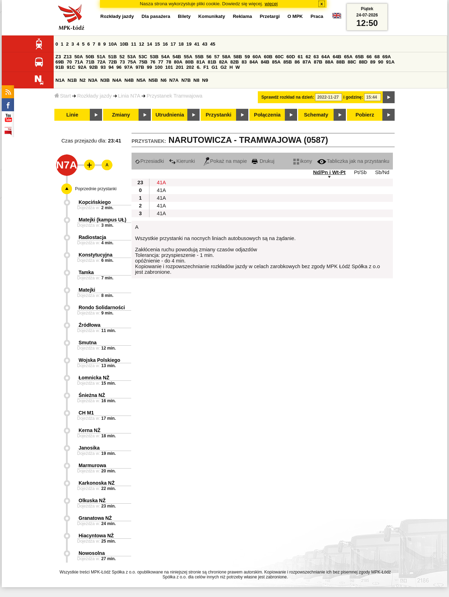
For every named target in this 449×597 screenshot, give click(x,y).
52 (122, 56)
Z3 (58, 56)
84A (253, 62)
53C (143, 56)
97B (139, 67)
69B (59, 62)
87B (318, 62)
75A (132, 62)
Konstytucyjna (95, 255)
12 (141, 44)
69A (386, 56)
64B (337, 56)
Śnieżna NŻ (92, 395)
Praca (316, 16)
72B (112, 62)
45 (212, 44)
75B (143, 62)
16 (165, 44)
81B (212, 62)
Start (62, 96)
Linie (72, 115)
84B (265, 62)
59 (247, 56)
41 (197, 44)
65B (359, 56)
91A (390, 62)
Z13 (67, 56)
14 (149, 44)
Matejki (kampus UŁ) (102, 220)
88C (352, 62)
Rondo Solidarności (102, 307)
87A (306, 62)
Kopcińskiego (95, 202)
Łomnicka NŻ (94, 377)
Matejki (87, 290)
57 (217, 56)
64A (325, 56)
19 (189, 44)
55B (199, 56)
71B (90, 62)
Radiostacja (92, 237)
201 (179, 67)
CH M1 (86, 413)
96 (119, 67)
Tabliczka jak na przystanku (353, 161)
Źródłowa (89, 325)
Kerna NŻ (89, 430)
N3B (105, 80)
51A (101, 56)
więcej (271, 3)
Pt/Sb (360, 172)
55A (188, 56)
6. (199, 67)
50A (78, 56)
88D (363, 62)
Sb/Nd (382, 172)
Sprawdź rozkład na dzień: (287, 97)
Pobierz (365, 115)
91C (71, 67)
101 (169, 67)
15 (157, 44)
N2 (83, 80)
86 (297, 62)
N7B (186, 80)
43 (204, 44)
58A (226, 56)
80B (189, 62)
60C (279, 56)
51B (112, 56)
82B (234, 62)
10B (124, 44)
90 (380, 62)
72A (101, 62)
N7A (174, 80)
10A (112, 44)
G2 (223, 67)
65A (348, 56)
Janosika (89, 448)
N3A (93, 80)
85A (276, 62)
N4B (129, 80)
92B (93, 67)
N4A (117, 80)
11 (133, 44)
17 (173, 44)
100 (158, 67)
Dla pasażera (156, 16)
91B (59, 67)
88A (329, 62)
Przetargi (270, 16)
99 (149, 67)
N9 (205, 80)
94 (111, 67)
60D (291, 56)
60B (268, 56)
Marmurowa (92, 465)
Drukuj (263, 161)
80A (178, 62)
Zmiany (121, 115)
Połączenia (267, 115)
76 (152, 62)
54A (165, 56)
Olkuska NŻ (92, 500)
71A (79, 62)
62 (308, 56)
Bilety (184, 16)
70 (69, 62)
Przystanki (218, 115)
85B (287, 62)
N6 (164, 80)
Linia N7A (129, 96)
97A (128, 67)
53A (131, 56)
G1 (215, 67)
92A (82, 67)
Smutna (87, 342)
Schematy (316, 115)
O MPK (295, 16)
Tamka (86, 272)
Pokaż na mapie (225, 161)
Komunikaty (211, 16)
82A (223, 62)
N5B (153, 80)
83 (244, 62)
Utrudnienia (169, 115)
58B (237, 56)
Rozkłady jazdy (94, 96)
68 (377, 56)
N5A (141, 80)
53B (154, 56)
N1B (72, 80)
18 (181, 44)
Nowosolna (92, 553)
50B (90, 56)
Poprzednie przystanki (95, 188)
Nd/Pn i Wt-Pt (329, 172)
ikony (302, 161)
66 (369, 56)
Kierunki (182, 161)
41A (161, 182)
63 (316, 56)
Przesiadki (149, 161)
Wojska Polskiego (99, 360)
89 (372, 62)
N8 (196, 80)
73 (122, 62)
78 (168, 62)
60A (257, 56)
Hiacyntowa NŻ (96, 535)
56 (209, 56)
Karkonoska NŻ (97, 483)
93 (103, 67)
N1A (60, 80)
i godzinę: (353, 97)
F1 (206, 67)
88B (340, 62)
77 (160, 62)
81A (200, 62)
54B (177, 56)
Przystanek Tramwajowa (174, 96)
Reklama (242, 16)
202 (190, 67)
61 (300, 56)
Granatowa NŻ (95, 518)
